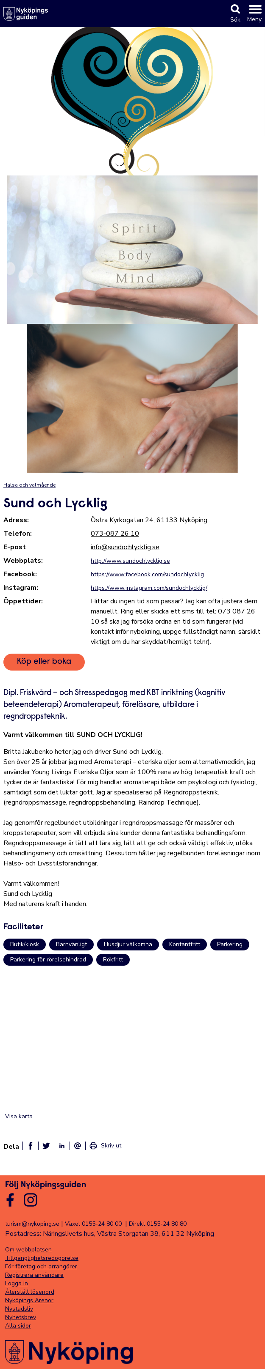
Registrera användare (34, 1275)
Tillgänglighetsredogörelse (41, 1258)
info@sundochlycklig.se (125, 547)
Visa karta (19, 1116)
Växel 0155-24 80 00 (93, 1224)
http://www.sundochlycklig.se (130, 561)
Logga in (16, 1283)
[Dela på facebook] (30, 1146)
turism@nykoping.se (32, 1224)
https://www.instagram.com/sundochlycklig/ (149, 588)
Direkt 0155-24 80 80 (158, 1224)
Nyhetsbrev (20, 1317)
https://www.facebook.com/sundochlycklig (147, 574)
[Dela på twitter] (46, 1146)
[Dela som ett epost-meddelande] (77, 1146)
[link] (105, 1146)
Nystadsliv (19, 1309)
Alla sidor (18, 1326)
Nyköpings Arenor (29, 1300)
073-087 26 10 (115, 533)
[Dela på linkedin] (62, 1146)
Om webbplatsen (28, 1250)
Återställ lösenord (29, 1292)
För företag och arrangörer (41, 1266)
